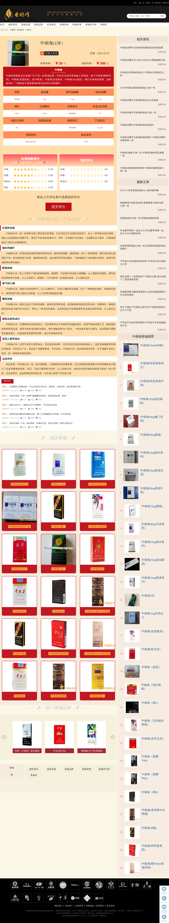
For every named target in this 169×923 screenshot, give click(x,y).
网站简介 (58, 906)
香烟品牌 (38, 24)
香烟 (11, 768)
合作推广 (69, 906)
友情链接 (90, 906)
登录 (135, 3)
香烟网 (12, 30)
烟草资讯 (12, 24)
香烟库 (103, 24)
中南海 (28, 30)
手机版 (147, 3)
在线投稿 (157, 3)
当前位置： (5, 30)
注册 (139, 3)
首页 (2, 24)
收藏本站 (165, 3)
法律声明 (79, 906)
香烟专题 (25, 24)
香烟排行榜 (90, 24)
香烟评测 (76, 24)
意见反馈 (110, 906)
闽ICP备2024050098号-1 (71, 916)
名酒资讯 (51, 24)
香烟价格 (64, 24)
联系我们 (100, 906)
